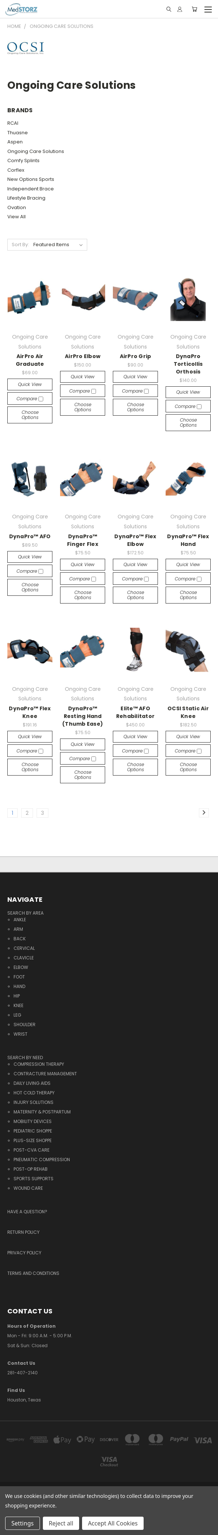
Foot (19, 977)
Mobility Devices (33, 1121)
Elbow (21, 967)
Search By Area (25, 913)
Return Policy (23, 1232)
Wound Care (28, 1188)
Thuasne (17, 132)
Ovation (16, 207)
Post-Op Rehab (31, 1169)
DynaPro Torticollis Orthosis (188, 364)
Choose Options (30, 414)
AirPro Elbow (82, 356)
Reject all (61, 1523)
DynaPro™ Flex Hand (188, 540)
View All (16, 216)
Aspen (15, 141)
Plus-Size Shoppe (33, 1140)
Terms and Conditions (33, 1273)
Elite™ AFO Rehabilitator (135, 712)
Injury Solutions (33, 1102)
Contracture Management (45, 1074)
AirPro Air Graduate (30, 360)
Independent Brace (30, 188)
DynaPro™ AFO (30, 536)
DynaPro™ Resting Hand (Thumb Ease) (82, 716)
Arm (18, 929)
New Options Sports (30, 179)
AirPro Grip (135, 356)
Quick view (30, 384)
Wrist (20, 1034)
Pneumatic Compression (42, 1159)
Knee (18, 1005)
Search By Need (25, 1057)
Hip (17, 996)
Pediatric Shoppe (33, 1131)
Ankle (20, 919)
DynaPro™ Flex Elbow (135, 540)
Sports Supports (33, 1178)
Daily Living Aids (32, 1083)
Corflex (15, 170)
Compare (29, 398)
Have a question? (27, 1211)
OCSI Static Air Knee (188, 712)
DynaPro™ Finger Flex (82, 540)
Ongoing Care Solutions (35, 151)
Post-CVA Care (31, 1150)
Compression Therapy (39, 1064)
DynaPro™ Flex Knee (30, 712)
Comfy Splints (23, 160)
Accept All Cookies (113, 1523)
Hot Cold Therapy (34, 1093)
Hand (19, 986)
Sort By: (20, 244)
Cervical (24, 948)
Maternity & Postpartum (42, 1112)
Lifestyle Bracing (26, 197)
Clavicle (24, 958)
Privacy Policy (24, 1253)
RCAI (12, 123)
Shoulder (25, 1024)
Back (20, 939)
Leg (17, 1015)
